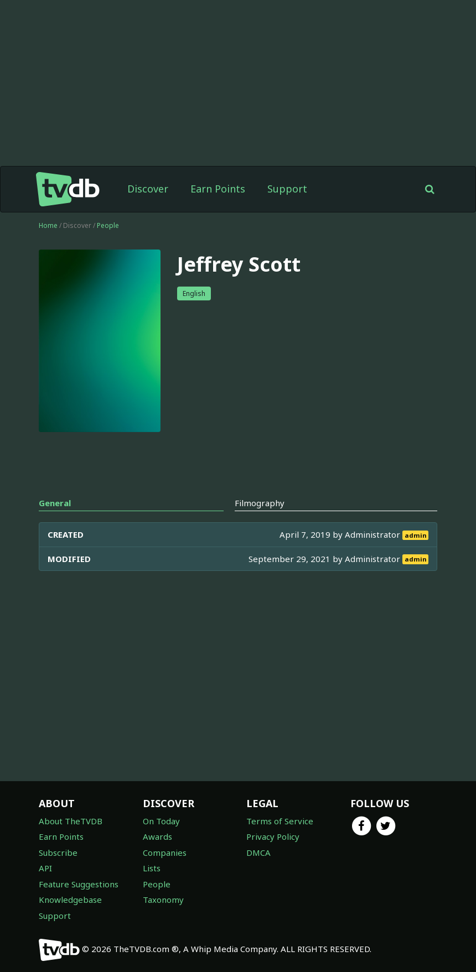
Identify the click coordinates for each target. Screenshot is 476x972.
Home (48, 225)
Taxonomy (163, 899)
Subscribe (58, 852)
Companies (165, 852)
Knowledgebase (70, 899)
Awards (157, 836)
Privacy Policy (272, 836)
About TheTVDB (70, 821)
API (45, 868)
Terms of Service (279, 821)
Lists (152, 868)
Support (287, 188)
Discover (147, 188)
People (108, 225)
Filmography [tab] (259, 502)
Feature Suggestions (78, 884)
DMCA (258, 852)
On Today (161, 821)
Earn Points (217, 188)
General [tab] (55, 502)
